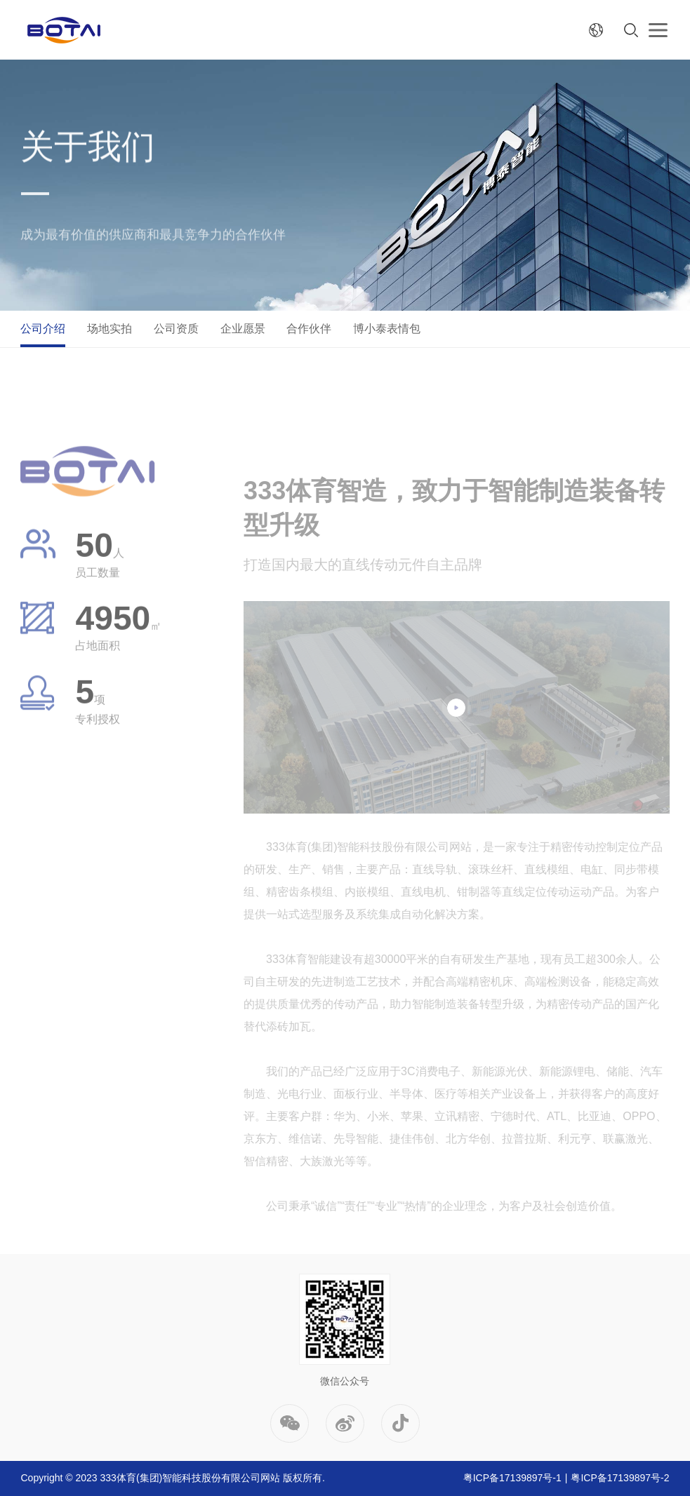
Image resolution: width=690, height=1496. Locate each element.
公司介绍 (42, 329)
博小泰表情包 (386, 329)
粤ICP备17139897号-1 (512, 1477)
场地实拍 (109, 329)
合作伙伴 (308, 329)
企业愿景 (242, 329)
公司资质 (176, 329)
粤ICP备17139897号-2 (620, 1477)
